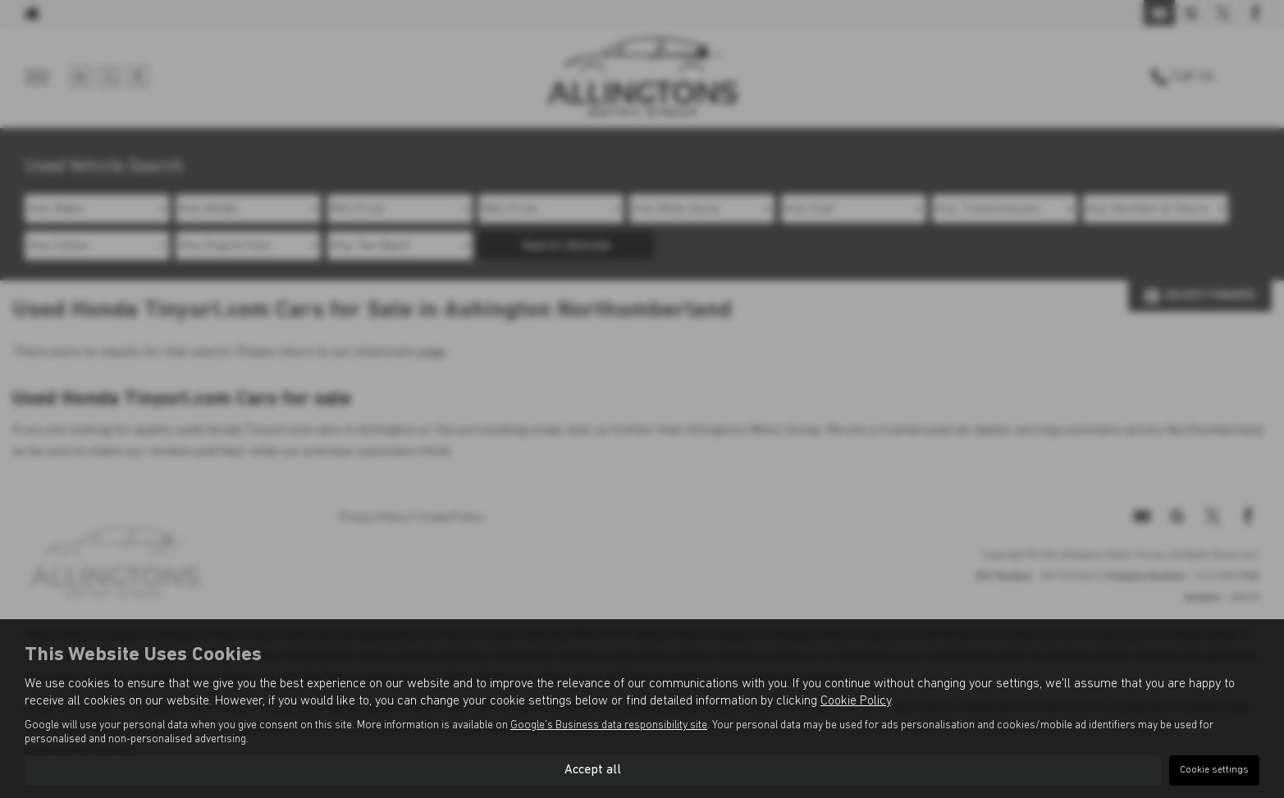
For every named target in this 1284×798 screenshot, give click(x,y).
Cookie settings (1214, 770)
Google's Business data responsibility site (608, 725)
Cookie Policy (855, 701)
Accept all (592, 770)
